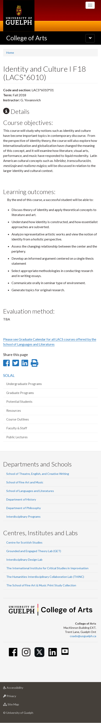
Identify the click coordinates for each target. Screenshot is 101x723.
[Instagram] (26, 652)
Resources (13, 410)
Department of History (21, 499)
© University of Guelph (18, 712)
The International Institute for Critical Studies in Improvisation (47, 568)
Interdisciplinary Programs (23, 516)
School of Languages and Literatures (30, 491)
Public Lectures (17, 437)
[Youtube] (65, 651)
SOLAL (9, 375)
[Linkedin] (53, 652)
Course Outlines (17, 419)
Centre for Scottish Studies (24, 542)
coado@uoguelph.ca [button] (83, 636)
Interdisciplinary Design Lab (24, 559)
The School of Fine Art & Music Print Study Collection (41, 585)
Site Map (17, 705)
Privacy (16, 697)
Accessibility (19, 688)
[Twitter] (39, 652)
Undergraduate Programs (24, 384)
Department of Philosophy (23, 508)
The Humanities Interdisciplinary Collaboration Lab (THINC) (45, 576)
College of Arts (26, 38)
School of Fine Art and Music (24, 482)
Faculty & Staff (16, 428)
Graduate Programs (20, 393)
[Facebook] (13, 652)
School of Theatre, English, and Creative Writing (37, 473)
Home (10, 52)
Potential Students (19, 401)
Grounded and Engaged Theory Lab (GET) (33, 551)
